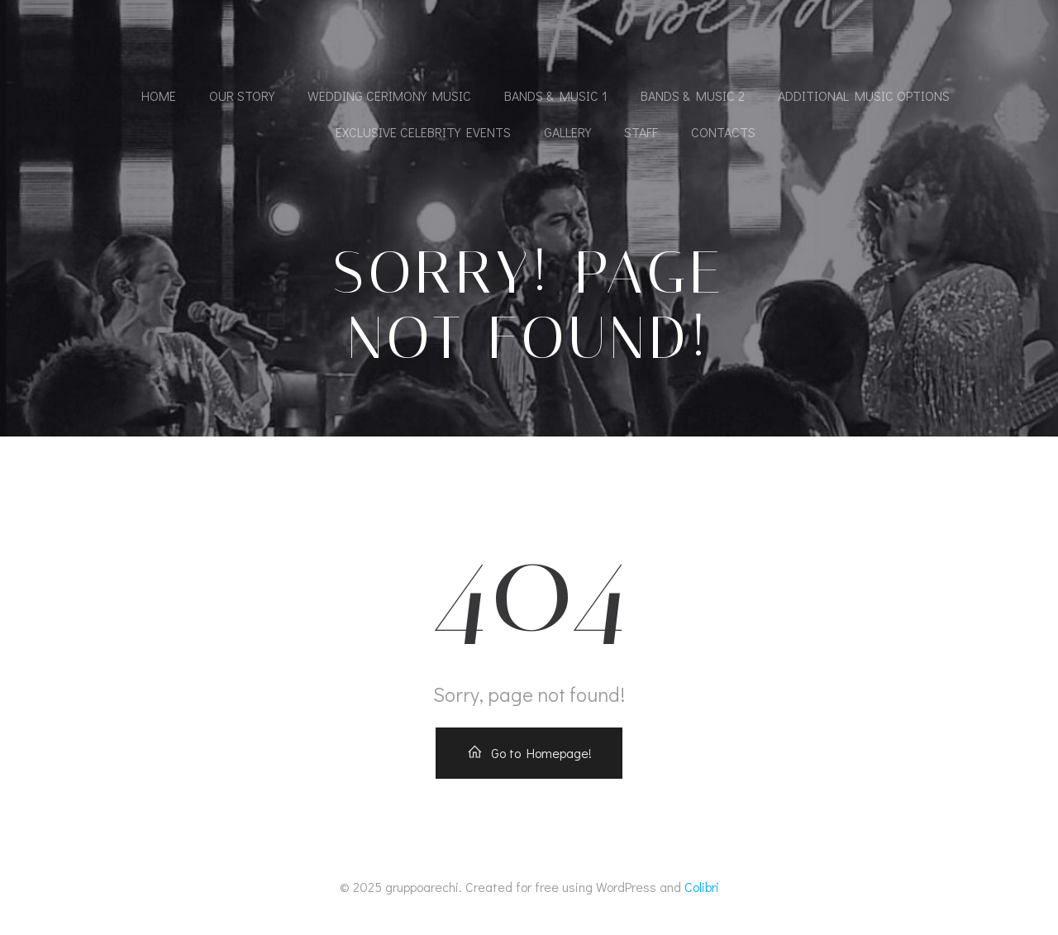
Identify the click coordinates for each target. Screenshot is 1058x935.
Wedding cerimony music (389, 95)
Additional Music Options (864, 95)
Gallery (567, 132)
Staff (641, 132)
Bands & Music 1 (556, 95)
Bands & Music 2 (693, 95)
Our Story (241, 95)
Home (158, 95)
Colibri (701, 886)
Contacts (723, 132)
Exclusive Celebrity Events (423, 132)
